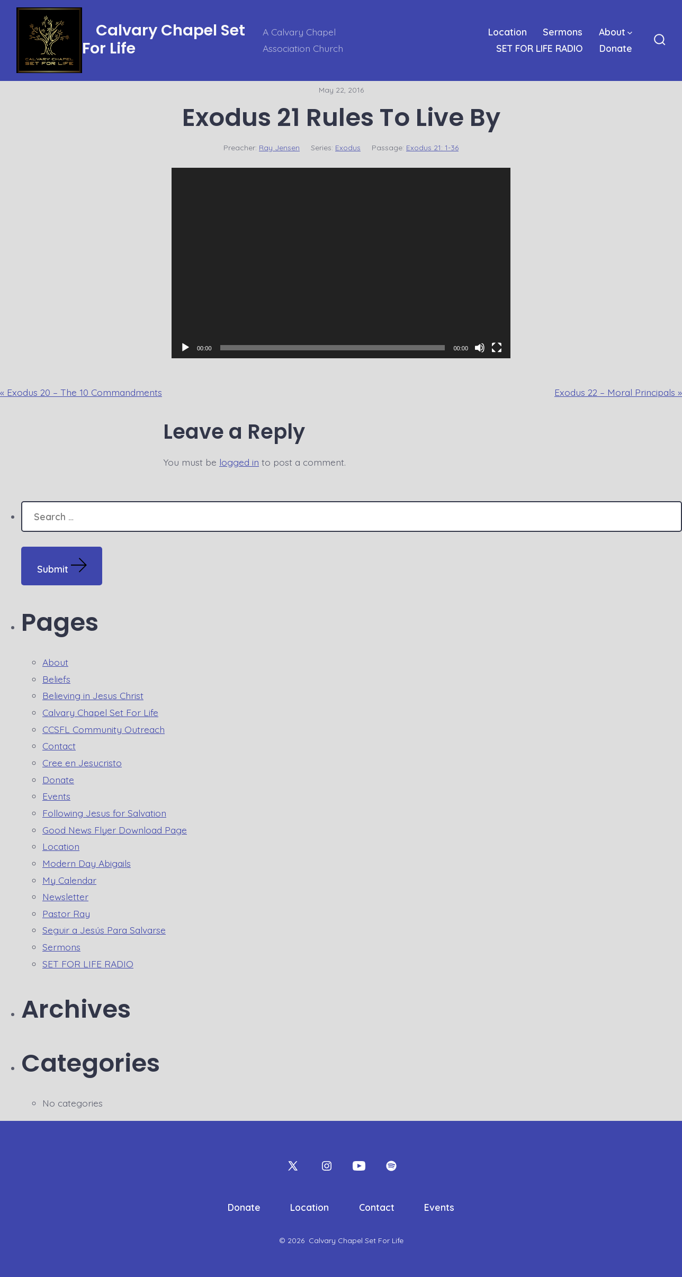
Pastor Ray (66, 913)
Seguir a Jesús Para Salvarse (104, 930)
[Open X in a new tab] (292, 1166)
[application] (341, 263)
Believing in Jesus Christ (92, 695)
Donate (615, 48)
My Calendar (69, 880)
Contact (59, 745)
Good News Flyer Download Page (114, 830)
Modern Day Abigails (86, 863)
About (615, 32)
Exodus (348, 147)
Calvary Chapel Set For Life (100, 712)
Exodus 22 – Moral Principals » (618, 392)
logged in (239, 462)
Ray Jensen (279, 147)
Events (56, 796)
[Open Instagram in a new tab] (327, 1166)
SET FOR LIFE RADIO (539, 48)
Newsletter (65, 896)
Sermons (562, 32)
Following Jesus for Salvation (104, 813)
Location (507, 32)
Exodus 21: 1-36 (432, 147)
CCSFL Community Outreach (103, 729)
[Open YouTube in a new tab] (359, 1166)
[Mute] (479, 347)
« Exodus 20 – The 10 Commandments (81, 392)
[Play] (185, 347)
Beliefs (56, 679)
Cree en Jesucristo (82, 762)
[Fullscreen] (496, 347)
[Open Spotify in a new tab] (391, 1166)
